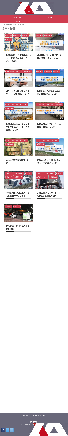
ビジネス (51, 17)
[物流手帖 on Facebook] (3, 430)
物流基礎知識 (17, 17)
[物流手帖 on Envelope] (12, 430)
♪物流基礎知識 (26, 415)
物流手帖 (34, 9)
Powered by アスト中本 (39, 415)
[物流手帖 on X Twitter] (7, 430)
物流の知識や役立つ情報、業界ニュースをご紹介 (34, 425)
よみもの (17, 21)
